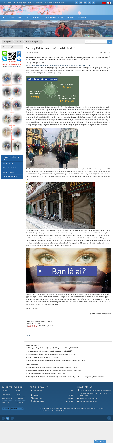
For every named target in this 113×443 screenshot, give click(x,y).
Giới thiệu (6, 391)
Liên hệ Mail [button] (70, 17)
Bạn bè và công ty (9, 172)
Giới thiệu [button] (11, 17)
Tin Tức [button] (20, 17)
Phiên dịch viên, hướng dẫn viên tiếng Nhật (67, 408)
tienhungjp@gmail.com (23, 2)
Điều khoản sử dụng (58, 410)
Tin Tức (18, 391)
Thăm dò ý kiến (7, 398)
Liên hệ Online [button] (82, 17)
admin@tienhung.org (14, 66)
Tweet (28, 335)
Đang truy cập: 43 (17, 408)
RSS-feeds (19, 402)
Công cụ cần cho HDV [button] (33, 17)
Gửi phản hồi (100, 441)
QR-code (6, 408)
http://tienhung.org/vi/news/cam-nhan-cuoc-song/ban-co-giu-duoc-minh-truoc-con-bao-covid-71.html (58, 65)
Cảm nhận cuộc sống (10, 176)
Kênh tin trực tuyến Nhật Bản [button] (53, 17)
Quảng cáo (19, 398)
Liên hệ (18, 395)
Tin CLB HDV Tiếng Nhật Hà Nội (11, 158)
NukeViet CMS (91, 408)
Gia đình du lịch (8, 163)
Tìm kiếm (6, 402)
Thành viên (6, 395)
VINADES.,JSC (44, 410)
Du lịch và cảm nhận (9, 168)
